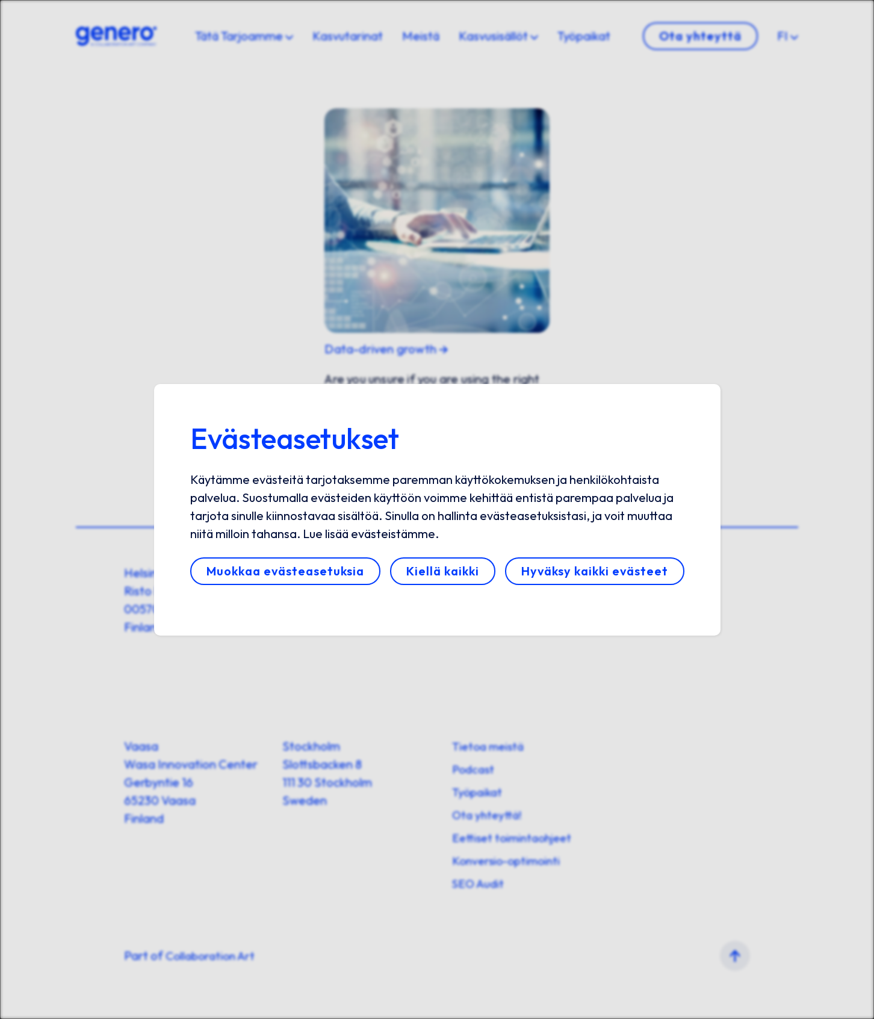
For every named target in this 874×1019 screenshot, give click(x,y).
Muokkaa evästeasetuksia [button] (285, 570)
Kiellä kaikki (442, 570)
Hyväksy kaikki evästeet (594, 570)
